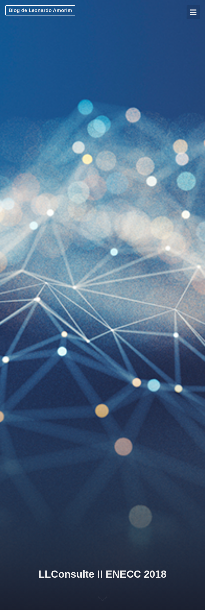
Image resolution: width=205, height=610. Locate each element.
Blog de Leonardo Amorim (40, 10)
